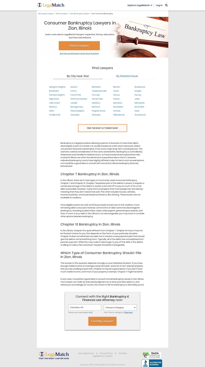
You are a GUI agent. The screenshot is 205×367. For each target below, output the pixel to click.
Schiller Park (54, 114)
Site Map (123, 348)
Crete (116, 91)
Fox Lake (96, 95)
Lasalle (74, 102)
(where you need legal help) (80, 307)
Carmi (74, 91)
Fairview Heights (57, 95)
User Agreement (86, 348)
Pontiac (117, 110)
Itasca (116, 98)
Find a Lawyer (79, 46)
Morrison (96, 106)
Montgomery (77, 106)
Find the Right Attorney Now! (102, 128)
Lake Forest (54, 102)
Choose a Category (114, 302)
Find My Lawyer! (102, 316)
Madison (96, 102)
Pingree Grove (98, 110)
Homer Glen (97, 98)
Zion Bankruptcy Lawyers (79, 13)
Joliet (137, 98)
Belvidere (96, 87)
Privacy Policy (106, 348)
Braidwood (140, 87)
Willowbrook (119, 114)
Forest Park (76, 95)
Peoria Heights (77, 110)
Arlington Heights (57, 87)
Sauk (137, 110)
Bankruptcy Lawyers (46, 13)
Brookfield (54, 91)
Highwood (54, 98)
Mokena (53, 106)
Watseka (96, 114)
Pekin (51, 110)
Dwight (138, 91)
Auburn (74, 87)
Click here (128, 307)
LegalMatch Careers (102, 351)
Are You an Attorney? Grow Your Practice (79, 53)
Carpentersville (99, 91)
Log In (159, 5)
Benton (116, 87)
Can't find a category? (118, 307)
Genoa (116, 95)
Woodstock (140, 114)
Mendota (117, 102)
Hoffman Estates (79, 98)
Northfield (139, 106)
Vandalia (75, 114)
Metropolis (140, 102)
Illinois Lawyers (62, 13)
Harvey (138, 95)
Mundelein (118, 106)
